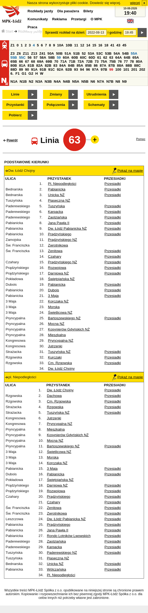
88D (13, 69)
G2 (31, 73)
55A (134, 53)
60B (74, 57)
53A (91, 53)
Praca (32, 27)
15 (94, 45)
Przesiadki (112, 184)
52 (84, 53)
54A (117, 53)
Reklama (59, 19)
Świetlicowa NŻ (60, 313)
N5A (75, 81)
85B (88, 65)
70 (56, 61)
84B (71, 65)
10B (69, 45)
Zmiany (56, 94)
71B (72, 61)
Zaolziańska (57, 217)
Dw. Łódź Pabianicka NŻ (67, 228)
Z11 (26, 53)
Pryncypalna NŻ (60, 341)
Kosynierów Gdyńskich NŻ (69, 329)
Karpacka (55, 212)
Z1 (12, 45)
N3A (39, 81)
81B (31, 65)
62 (105, 57)
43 (118, 45)
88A (120, 65)
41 (112, 45)
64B (127, 57)
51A (68, 53)
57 (36, 57)
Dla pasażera (68, 11)
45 (124, 45)
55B (13, 57)
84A (62, 65)
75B (112, 61)
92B (68, 69)
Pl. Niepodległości (62, 184)
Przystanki (15, 105)
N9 (124, 81)
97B (104, 69)
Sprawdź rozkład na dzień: (65, 32)
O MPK (96, 19)
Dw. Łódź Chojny (61, 369)
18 (106, 45)
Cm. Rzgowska (60, 363)
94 (82, 69)
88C (137, 65)
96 (88, 69)
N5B (84, 81)
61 (99, 57)
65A (136, 57)
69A (40, 61)
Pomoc (140, 139)
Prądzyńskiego (59, 234)
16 (100, 45)
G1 (24, 73)
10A (60, 45)
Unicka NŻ (56, 195)
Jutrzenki (55, 346)
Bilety (88, 11)
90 (27, 69)
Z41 (42, 53)
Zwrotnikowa (58, 245)
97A (95, 69)
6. (11, 73)
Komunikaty (38, 19)
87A (103, 65)
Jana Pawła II (58, 223)
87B (111, 65)
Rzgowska (55, 407)
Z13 (34, 53)
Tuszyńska (56, 206)
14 (88, 45)
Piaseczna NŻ (59, 200)
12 (82, 45)
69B (49, 61)
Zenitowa (55, 251)
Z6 (19, 53)
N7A (100, 81)
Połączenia (56, 105)
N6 (93, 81)
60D (92, 57)
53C (99, 53)
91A (34, 69)
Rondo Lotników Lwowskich (69, 536)
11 (76, 45)
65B (13, 61)
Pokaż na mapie (127, 171)
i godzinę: (115, 32)
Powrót (12, 140)
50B (59, 53)
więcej (135, 3)
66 (21, 61)
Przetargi (78, 19)
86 (96, 65)
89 (21, 69)
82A (39, 65)
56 (30, 57)
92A (60, 69)
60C (83, 57)
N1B (23, 81)
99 (111, 69)
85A (80, 65)
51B (76, 53)
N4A (57, 81)
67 (27, 61)
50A (51, 53)
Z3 (12, 53)
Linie (15, 94)
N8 (117, 81)
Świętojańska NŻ (61, 279)
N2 (31, 81)
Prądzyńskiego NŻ (62, 240)
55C (22, 57)
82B (48, 65)
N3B (48, 81)
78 (132, 61)
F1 (17, 73)
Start (7, 31)
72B (89, 61)
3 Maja (53, 296)
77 (126, 61)
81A (22, 65)
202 (142, 69)
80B (13, 65)
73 (97, 61)
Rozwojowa (57, 268)
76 (120, 61)
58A (43, 57)
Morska (54, 307)
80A (139, 61)
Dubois (53, 290)
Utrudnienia (96, 94)
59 (59, 57)
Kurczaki (55, 357)
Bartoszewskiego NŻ (64, 318)
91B (43, 69)
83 (55, 65)
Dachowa (54, 396)
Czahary (54, 256)
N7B (110, 81)
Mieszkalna (57, 335)
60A (66, 57)
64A (118, 57)
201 (134, 69)
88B (129, 65)
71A (63, 61)
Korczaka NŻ (58, 301)
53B (108, 53)
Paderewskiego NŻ (62, 553)
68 (33, 61)
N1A (14, 81)
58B (51, 57)
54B (125, 53)
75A (104, 61)
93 (76, 69)
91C (51, 69)
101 (126, 69)
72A (80, 61)
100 (118, 69)
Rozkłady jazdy (30, 31)
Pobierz (15, 115)
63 (111, 57)
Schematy (96, 105)
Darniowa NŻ (58, 273)
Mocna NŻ (56, 324)
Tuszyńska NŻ (59, 352)
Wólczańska (56, 569)
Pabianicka (56, 189)
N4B (66, 81)
